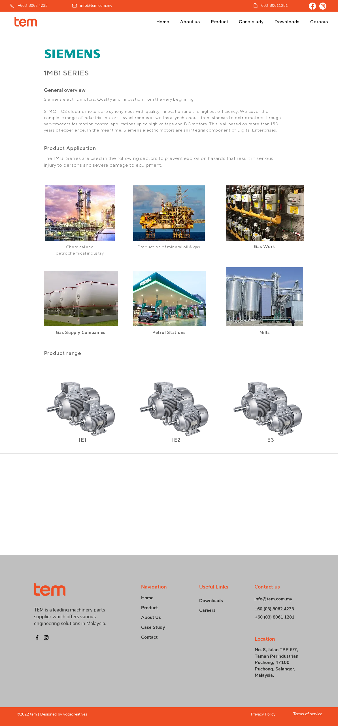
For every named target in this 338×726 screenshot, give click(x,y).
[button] (219, 21)
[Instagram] (322, 6)
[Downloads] (219, 601)
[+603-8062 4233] (34, 5)
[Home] (161, 598)
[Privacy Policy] (259, 714)
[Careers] (219, 610)
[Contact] (161, 637)
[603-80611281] (273, 5)
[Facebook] (312, 6)
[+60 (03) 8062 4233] (279, 609)
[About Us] (161, 618)
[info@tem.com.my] (92, 5)
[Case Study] (161, 627)
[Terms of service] (305, 714)
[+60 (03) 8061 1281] (279, 617)
